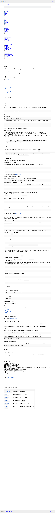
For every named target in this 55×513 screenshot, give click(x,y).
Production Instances (10, 90)
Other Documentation (8, 93)
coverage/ (6, 11)
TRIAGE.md (7, 59)
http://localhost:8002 (18, 174)
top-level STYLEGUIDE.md (9, 313)
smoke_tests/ (7, 29)
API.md (6, 32)
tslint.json (6, 61)
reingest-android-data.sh (9, 54)
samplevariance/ (7, 25)
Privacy (8, 511)
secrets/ (6, 28)
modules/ (6, 21)
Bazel (6, 310)
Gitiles (6, 511)
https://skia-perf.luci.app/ (12, 356)
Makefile (6, 45)
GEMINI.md (7, 40)
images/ (6, 16)
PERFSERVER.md (7, 49)
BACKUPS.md (7, 33)
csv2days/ (6, 12)
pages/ (6, 23)
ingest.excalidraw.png (8, 44)
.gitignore (6, 31)
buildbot (8, 4)
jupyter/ (6, 19)
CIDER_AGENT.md (8, 37)
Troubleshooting (9, 85)
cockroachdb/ (7, 8)
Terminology (9, 91)
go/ (5, 15)
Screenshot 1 (24, 142)
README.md (7, 53)
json (53, 511)
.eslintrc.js (6, 30)
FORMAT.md (7, 39)
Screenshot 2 (46, 143)
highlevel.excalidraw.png (8, 42)
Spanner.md (7, 58)
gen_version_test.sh (8, 41)
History (8, 92)
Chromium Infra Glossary (10, 377)
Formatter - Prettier (8, 311)
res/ (5, 24)
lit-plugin (6, 312)
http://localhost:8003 (18, 213)
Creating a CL (9, 86)
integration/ (7, 17)
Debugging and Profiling (9, 87)
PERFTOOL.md (7, 50)
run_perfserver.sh (7, 56)
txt (51, 511)
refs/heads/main (14, 4)
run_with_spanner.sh (8, 57)
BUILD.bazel (7, 34)
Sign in (53, 1)
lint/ (5, 20)
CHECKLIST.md (7, 36)
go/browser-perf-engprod (13, 318)
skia (4, 4)
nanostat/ (6, 22)
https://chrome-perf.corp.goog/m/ (15, 355)
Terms (11, 511)
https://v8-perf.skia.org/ (11, 357)
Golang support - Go (8, 309)
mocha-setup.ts (7, 47)
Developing (7, 79)
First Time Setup (9, 80)
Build (7, 81)
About (6, 88)
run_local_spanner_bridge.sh (9, 55)
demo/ (6, 13)
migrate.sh (6, 46)
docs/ (6, 14)
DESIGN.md (7, 38)
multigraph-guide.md (8, 48)
